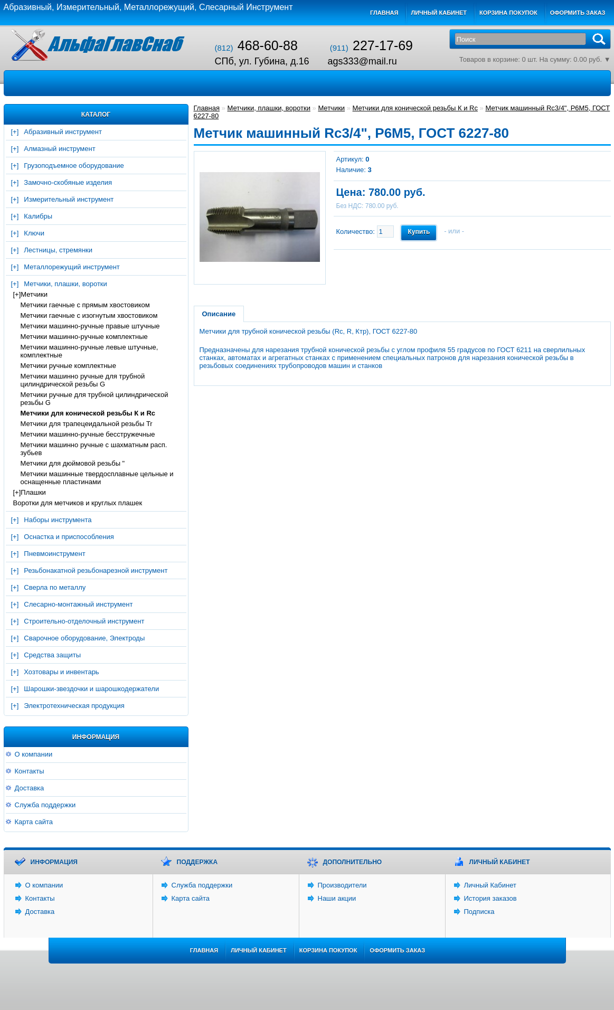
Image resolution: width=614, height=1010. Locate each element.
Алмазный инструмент (59, 149)
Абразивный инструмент (63, 132)
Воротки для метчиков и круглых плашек (78, 503)
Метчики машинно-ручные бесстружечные (88, 434)
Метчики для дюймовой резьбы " (73, 463)
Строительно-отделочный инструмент (84, 621)
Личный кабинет (439, 13)
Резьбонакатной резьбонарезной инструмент (95, 570)
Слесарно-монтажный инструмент (78, 604)
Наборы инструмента (57, 520)
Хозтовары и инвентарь (61, 672)
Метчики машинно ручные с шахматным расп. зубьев (94, 449)
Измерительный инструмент (69, 199)
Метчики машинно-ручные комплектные (84, 337)
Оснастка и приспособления (69, 537)
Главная (384, 13)
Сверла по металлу (55, 587)
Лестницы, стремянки (58, 250)
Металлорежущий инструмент (71, 267)
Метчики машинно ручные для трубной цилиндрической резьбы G (83, 380)
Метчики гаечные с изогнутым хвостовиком (89, 315)
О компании (34, 754)
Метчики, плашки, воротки (65, 284)
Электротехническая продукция (74, 706)
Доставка (29, 788)
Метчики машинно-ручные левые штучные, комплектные (89, 351)
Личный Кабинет (490, 885)
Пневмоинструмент (54, 554)
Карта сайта (34, 822)
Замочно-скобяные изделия (68, 182)
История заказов (490, 898)
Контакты (29, 771)
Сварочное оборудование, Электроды (84, 638)
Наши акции (337, 898)
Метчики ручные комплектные (68, 366)
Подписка (479, 911)
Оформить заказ (578, 13)
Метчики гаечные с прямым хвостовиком (85, 305)
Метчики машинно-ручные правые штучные (90, 326)
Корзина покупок (508, 13)
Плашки (33, 492)
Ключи (34, 233)
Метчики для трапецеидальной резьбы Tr (87, 424)
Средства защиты (52, 655)
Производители (342, 885)
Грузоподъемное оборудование (74, 165)
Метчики (34, 294)
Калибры (38, 216)
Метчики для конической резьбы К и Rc (88, 413)
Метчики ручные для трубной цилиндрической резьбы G (94, 399)
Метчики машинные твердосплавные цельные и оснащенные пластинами (97, 478)
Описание (219, 314)
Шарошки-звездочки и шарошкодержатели (91, 689)
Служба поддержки (45, 805)
